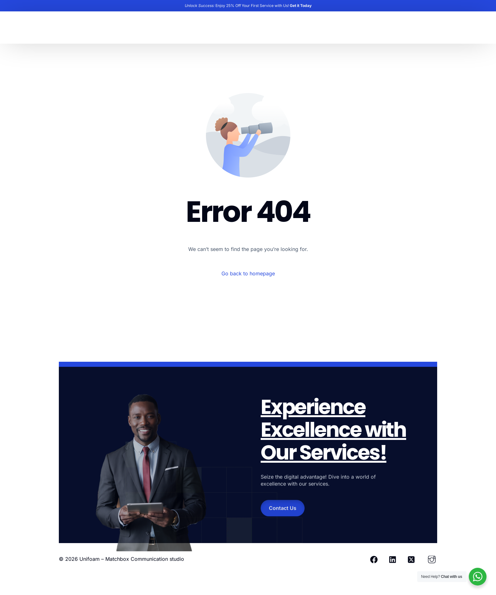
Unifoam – (92, 559)
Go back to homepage (248, 273)
